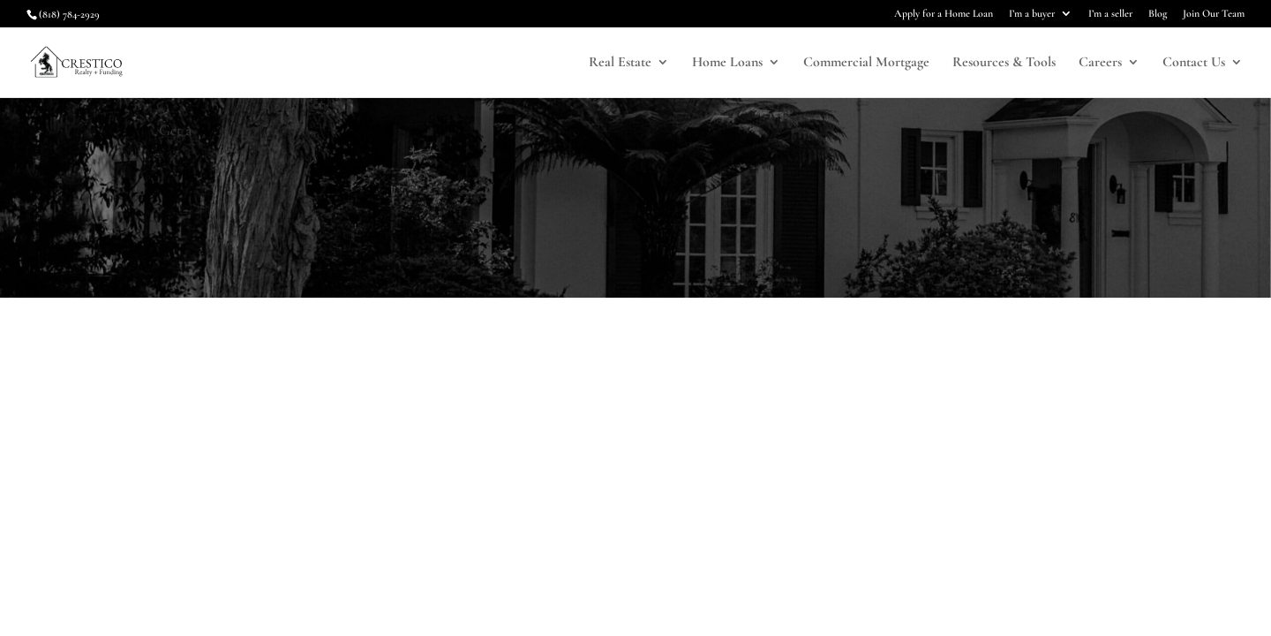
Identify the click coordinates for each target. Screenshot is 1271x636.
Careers (1100, 63)
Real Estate (620, 63)
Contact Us (1193, 63)
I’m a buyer (1032, 13)
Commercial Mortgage (866, 63)
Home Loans (727, 63)
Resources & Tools (1004, 63)
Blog (1157, 13)
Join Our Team (1214, 13)
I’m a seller (1110, 13)
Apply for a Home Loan (943, 13)
